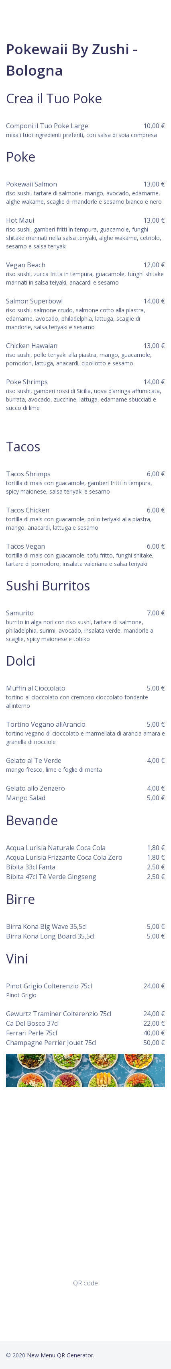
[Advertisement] (85, 1182)
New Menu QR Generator (60, 1355)
